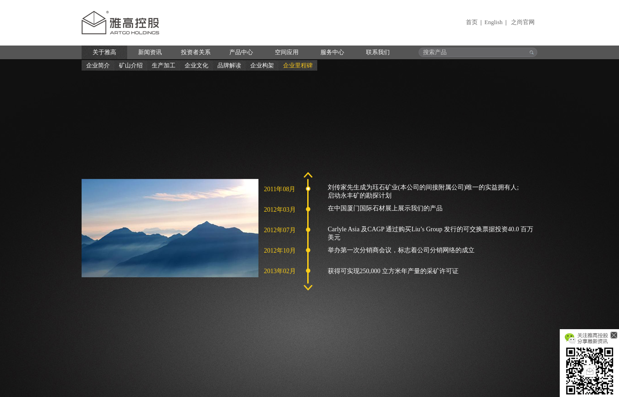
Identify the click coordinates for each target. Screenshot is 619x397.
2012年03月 (280, 209)
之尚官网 (523, 22)
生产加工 (163, 65)
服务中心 (332, 52)
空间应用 (287, 52)
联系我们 (378, 52)
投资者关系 (196, 52)
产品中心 (241, 52)
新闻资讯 (150, 52)
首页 (472, 22)
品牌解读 (229, 65)
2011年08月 (279, 189)
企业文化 (196, 65)
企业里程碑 (298, 65)
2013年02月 (280, 271)
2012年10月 (280, 250)
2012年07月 (280, 230)
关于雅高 (104, 52)
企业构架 (262, 65)
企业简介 (98, 65)
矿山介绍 (131, 65)
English (494, 22)
